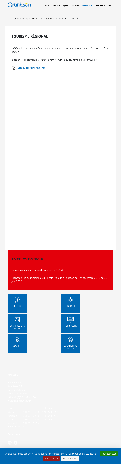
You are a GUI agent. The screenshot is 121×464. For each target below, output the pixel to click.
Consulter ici (14, 434)
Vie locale (87, 5)
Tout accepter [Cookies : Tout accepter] (108, 453)
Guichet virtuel (103, 5)
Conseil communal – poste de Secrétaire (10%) (37, 269)
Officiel (75, 5)
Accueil (45, 5)
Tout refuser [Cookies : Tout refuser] (51, 458)
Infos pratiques (60, 5)
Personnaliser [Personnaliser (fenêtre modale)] (70, 458)
